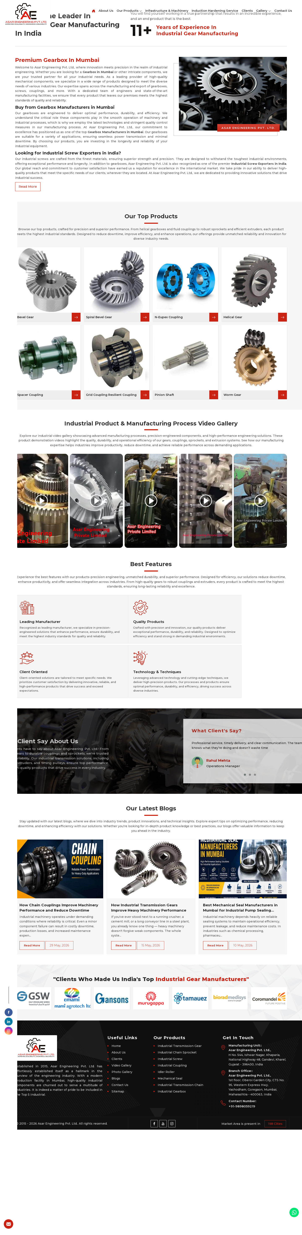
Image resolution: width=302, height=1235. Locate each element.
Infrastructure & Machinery (166, 11)
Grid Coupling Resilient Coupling (111, 536)
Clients (247, 11)
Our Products (129, 10)
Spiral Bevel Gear (99, 459)
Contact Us (283, 11)
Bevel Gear (25, 459)
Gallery (263, 10)
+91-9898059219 (242, 1212)
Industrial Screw (170, 1164)
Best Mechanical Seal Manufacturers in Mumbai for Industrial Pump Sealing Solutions (240, 1013)
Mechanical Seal (170, 1184)
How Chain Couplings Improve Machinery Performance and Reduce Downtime (59, 1013)
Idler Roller (166, 1177)
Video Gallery (121, 1171)
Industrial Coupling (172, 1171)
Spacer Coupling (30, 536)
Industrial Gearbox (172, 1197)
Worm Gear (232, 536)
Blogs (116, 1184)
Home (116, 1151)
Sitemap (118, 1197)
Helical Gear (233, 459)
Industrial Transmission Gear (180, 1151)
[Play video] (41, 642)
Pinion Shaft (164, 536)
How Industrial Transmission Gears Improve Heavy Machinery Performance (148, 1013)
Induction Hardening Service (215, 11)
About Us (106, 11)
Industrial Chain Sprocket (177, 1158)
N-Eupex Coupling (169, 459)
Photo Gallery (122, 1177)
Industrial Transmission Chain (180, 1190)
